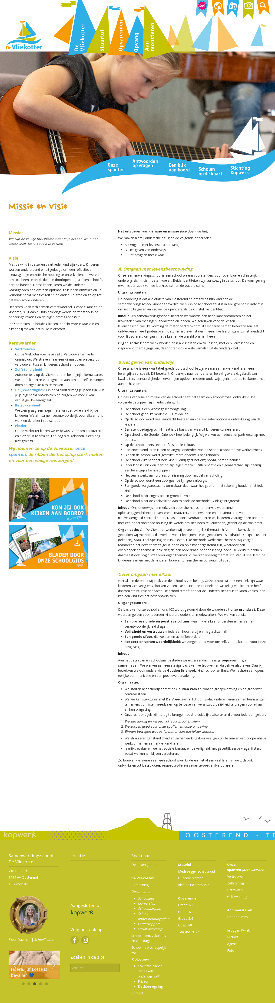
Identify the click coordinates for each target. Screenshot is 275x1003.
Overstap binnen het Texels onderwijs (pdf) (150, 971)
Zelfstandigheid (28, 369)
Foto (230, 950)
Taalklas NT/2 (188, 932)
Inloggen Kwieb (238, 930)
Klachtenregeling (150, 986)
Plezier (21, 425)
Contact (137, 993)
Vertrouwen (25, 349)
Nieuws (232, 937)
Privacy (143, 981)
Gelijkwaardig (237, 896)
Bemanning (140, 885)
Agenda (233, 944)
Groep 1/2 (185, 905)
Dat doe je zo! (237, 917)
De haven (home (143, 864)
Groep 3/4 (185, 911)
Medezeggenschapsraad (196, 871)
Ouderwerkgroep (190, 878)
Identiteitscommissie (193, 885)
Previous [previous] (14, 965)
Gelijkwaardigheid (30, 390)
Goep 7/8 (185, 925)
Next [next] (53, 965)
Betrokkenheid (27, 405)
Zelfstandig (235, 883)
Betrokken (235, 890)
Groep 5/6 (185, 918)
